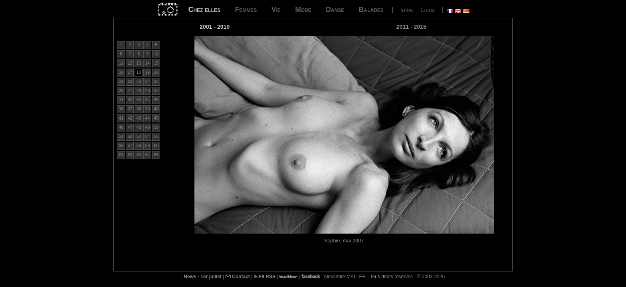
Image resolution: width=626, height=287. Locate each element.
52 (130, 136)
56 (121, 146)
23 (139, 81)
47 (130, 127)
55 (156, 136)
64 (147, 155)
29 (147, 90)
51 (121, 136)
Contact (238, 276)
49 (147, 127)
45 (156, 118)
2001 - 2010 (215, 27)
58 (139, 146)
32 (130, 100)
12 (130, 63)
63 (139, 155)
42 (130, 118)
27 (130, 90)
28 (139, 90)
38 (139, 109)
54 (147, 136)
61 (121, 155)
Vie (276, 10)
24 (147, 81)
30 (156, 90)
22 (130, 81)
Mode (303, 10)
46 (121, 127)
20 (156, 72)
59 (147, 146)
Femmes (246, 10)
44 (147, 118)
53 (139, 136)
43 (139, 118)
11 (121, 63)
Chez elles (204, 10)
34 (147, 100)
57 (130, 146)
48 (139, 127)
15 (156, 63)
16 (121, 72)
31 (121, 100)
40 (156, 109)
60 (156, 146)
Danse (335, 10)
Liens (427, 10)
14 (147, 63)
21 (121, 81)
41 (121, 118)
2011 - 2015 (411, 27)
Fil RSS (264, 276)
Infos (406, 10)
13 (139, 63)
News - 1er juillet (203, 276)
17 (130, 72)
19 (147, 72)
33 (139, 100)
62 (130, 155)
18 (139, 72)
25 (156, 81)
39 (147, 109)
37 (130, 109)
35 (156, 100)
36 (121, 109)
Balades (371, 10)
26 (121, 90)
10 (156, 54)
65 (156, 155)
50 (156, 127)
